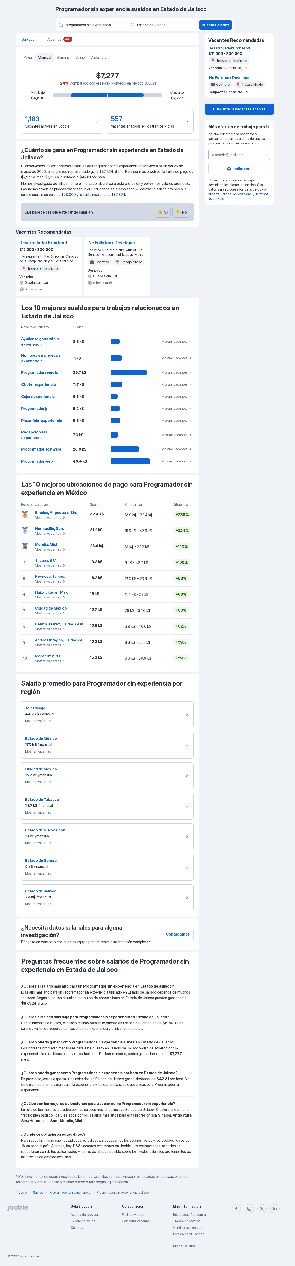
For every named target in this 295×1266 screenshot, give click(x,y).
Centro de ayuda (83, 1221)
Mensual (44, 57)
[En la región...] (162, 24)
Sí (163, 212)
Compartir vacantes (136, 1221)
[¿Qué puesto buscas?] (90, 24)
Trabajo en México (186, 1221)
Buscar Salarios (215, 25)
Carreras (77, 1227)
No (181, 212)
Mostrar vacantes (177, 341)
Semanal (63, 57)
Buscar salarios (184, 1246)
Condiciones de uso (187, 1227)
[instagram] (249, 1208)
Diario (80, 57)
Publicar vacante (134, 1215)
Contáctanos (178, 934)
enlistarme (239, 168)
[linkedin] (275, 1208)
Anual (28, 57)
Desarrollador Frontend (43, 242)
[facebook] (236, 1208)
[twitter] (262, 1208)
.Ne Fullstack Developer (111, 242)
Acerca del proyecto (85, 1215)
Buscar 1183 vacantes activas (239, 109)
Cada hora (98, 57)
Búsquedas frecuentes (190, 1215)
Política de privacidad (236, 194)
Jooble (34, 1256)
